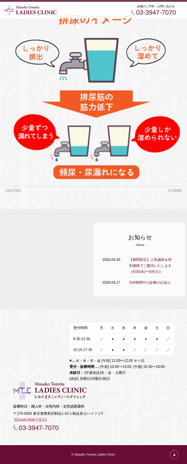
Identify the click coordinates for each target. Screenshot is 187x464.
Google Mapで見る (31, 419)
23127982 (13, 190)
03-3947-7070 (156, 12)
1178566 (175, 190)
